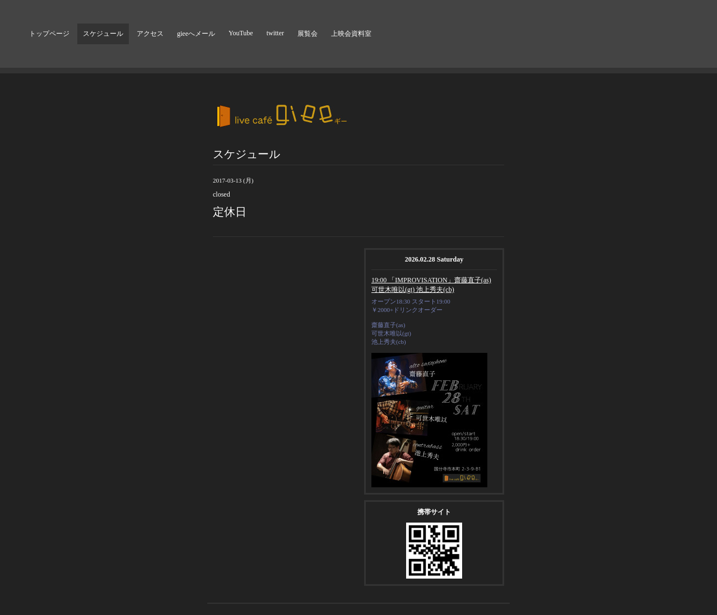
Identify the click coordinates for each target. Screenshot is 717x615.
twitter (275, 33)
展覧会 (307, 34)
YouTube (241, 33)
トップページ (49, 34)
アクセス (150, 34)
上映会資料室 (351, 34)
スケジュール (103, 34)
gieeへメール (196, 34)
